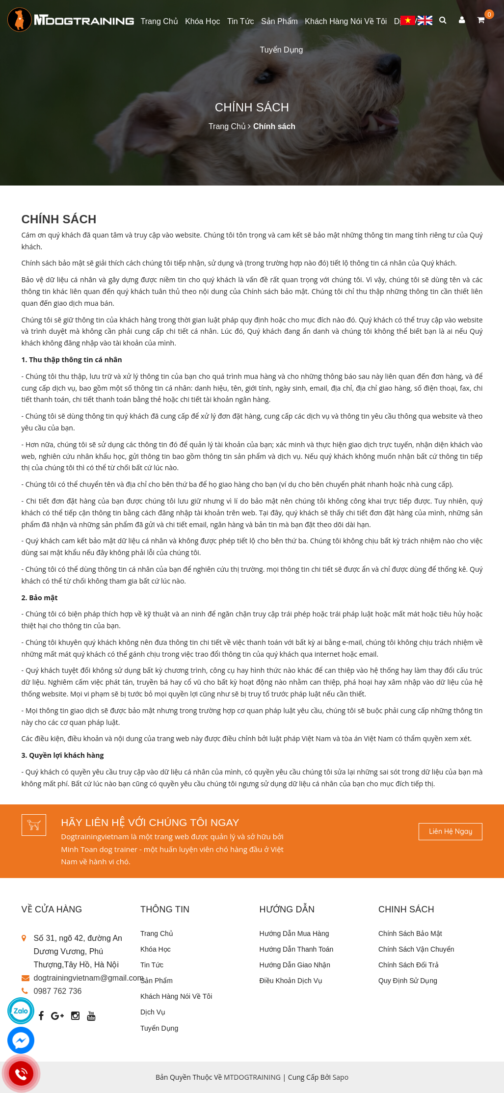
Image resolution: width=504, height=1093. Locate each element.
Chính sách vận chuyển (416, 949)
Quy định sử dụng (407, 981)
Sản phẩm (279, 21)
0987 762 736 (58, 991)
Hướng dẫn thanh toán (297, 949)
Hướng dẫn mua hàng (294, 933)
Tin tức (240, 21)
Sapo (340, 1077)
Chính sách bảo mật (410, 933)
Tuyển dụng (281, 50)
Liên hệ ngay (450, 831)
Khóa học (202, 21)
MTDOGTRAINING (252, 1077)
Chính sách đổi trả (408, 965)
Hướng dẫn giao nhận (295, 965)
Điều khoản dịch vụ (291, 981)
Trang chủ (159, 21)
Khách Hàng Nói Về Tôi (346, 21)
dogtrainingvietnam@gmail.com (89, 978)
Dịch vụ (152, 1012)
